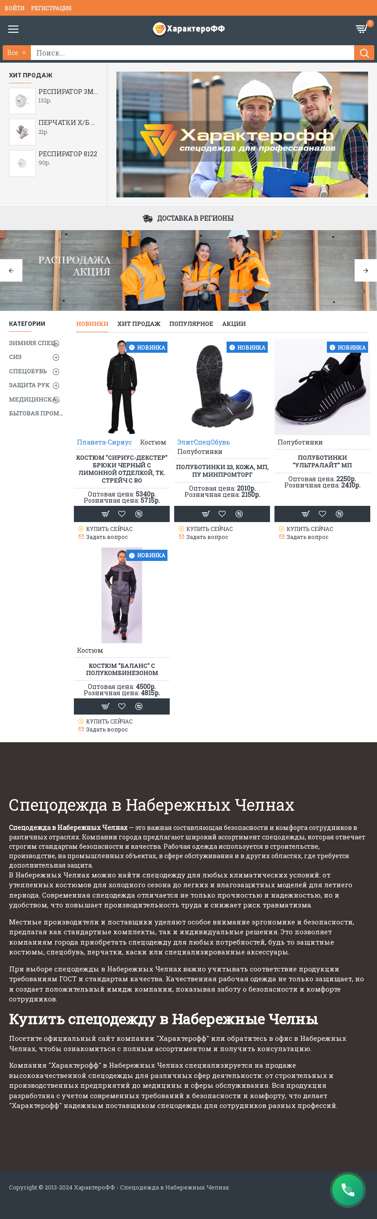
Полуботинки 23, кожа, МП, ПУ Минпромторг (222, 471)
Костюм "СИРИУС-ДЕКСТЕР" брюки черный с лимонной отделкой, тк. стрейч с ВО (121, 469)
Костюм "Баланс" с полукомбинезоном (122, 669)
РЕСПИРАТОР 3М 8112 (68, 92)
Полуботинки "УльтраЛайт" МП (322, 461)
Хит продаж (138, 324)
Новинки (92, 324)
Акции (234, 324)
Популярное (191, 324)
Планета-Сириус (104, 442)
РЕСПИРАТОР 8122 (68, 154)
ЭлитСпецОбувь (203, 442)
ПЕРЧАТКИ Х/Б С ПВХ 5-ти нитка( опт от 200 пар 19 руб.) (68, 123)
